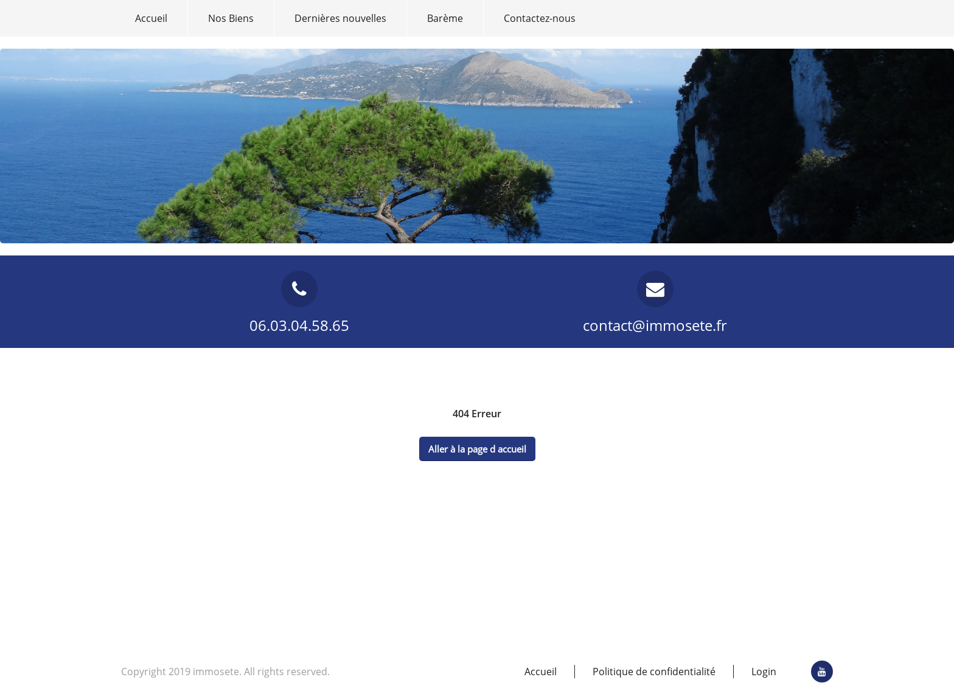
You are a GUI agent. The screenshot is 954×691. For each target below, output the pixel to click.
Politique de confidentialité (654, 671)
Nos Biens (231, 18)
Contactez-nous (540, 18)
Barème (445, 18)
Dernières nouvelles (340, 18)
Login (763, 671)
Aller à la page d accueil (477, 449)
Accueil (151, 18)
